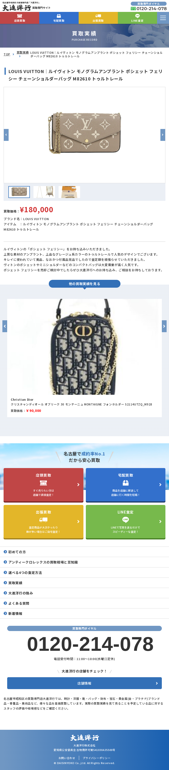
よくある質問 (18, 603)
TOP (7, 54)
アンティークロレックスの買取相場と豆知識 (43, 562)
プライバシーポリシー (97, 758)
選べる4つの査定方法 (25, 572)
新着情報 (15, 613)
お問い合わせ (67, 758)
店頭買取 (19, 17)
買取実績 (23, 52)
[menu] (163, 18)
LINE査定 (137, 17)
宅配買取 (59, 17)
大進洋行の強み (20, 593)
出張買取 (98, 17)
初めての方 (17, 551)
